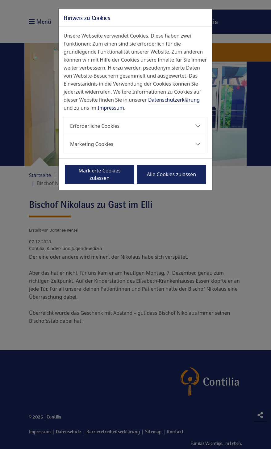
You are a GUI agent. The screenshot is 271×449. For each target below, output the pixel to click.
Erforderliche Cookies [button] (94, 126)
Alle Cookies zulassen (171, 174)
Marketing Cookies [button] (91, 144)
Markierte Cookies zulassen (99, 174)
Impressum (111, 107)
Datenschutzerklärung (174, 99)
